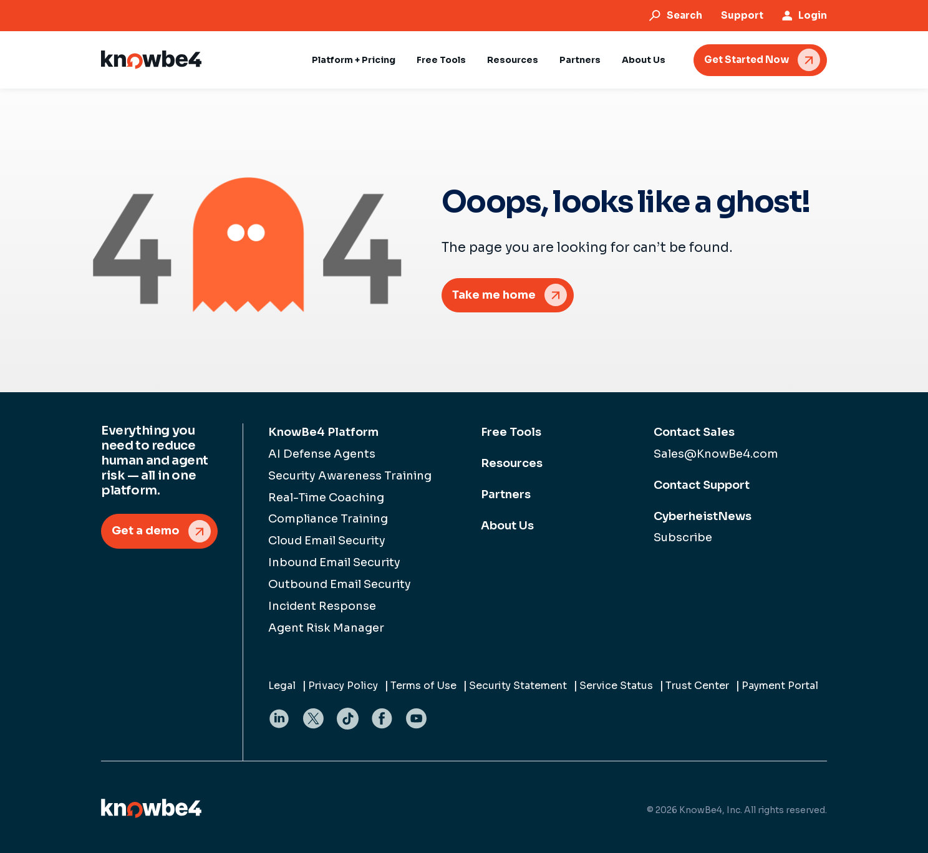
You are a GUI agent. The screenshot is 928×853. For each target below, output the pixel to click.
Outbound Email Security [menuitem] (339, 584)
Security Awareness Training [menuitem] (350, 476)
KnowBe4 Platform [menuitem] (323, 432)
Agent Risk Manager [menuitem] (326, 628)
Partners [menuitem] (506, 494)
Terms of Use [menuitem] (423, 685)
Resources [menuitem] (512, 463)
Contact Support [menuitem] (702, 485)
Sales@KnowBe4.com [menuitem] (716, 454)
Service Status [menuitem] (616, 685)
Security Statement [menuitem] (518, 685)
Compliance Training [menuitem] (328, 519)
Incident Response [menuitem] (322, 606)
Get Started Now (746, 59)
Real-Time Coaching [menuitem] (326, 497)
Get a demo (146, 530)
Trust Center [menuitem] (697, 685)
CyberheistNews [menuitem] (703, 516)
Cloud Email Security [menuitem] (326, 540)
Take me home (494, 295)
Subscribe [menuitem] (683, 537)
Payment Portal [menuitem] (780, 685)
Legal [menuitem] (282, 685)
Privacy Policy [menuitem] (343, 685)
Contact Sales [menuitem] (694, 432)
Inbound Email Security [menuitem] (334, 562)
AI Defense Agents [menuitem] (321, 454)
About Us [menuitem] (507, 526)
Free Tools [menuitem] (511, 432)
